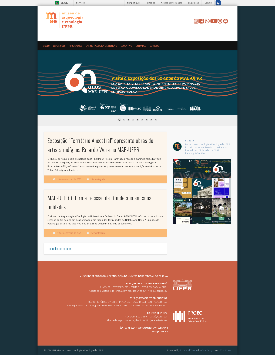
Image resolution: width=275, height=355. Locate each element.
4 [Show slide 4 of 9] (133, 120)
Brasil (64, 2)
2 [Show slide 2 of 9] (124, 120)
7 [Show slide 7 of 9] (147, 120)
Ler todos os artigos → (61, 249)
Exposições (59, 45)
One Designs (207, 350)
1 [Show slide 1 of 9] (119, 120)
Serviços (80, 2)
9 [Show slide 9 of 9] (156, 120)
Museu (46, 45)
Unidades (141, 45)
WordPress (225, 350)
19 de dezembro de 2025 (69, 179)
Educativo (126, 45)
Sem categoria (98, 179)
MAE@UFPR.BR (160, 331)
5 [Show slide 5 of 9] (137, 120)
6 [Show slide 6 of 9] (142, 120)
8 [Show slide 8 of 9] (151, 120)
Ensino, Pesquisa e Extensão (101, 45)
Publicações (75, 45)
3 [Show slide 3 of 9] (128, 120)
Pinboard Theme (189, 350)
